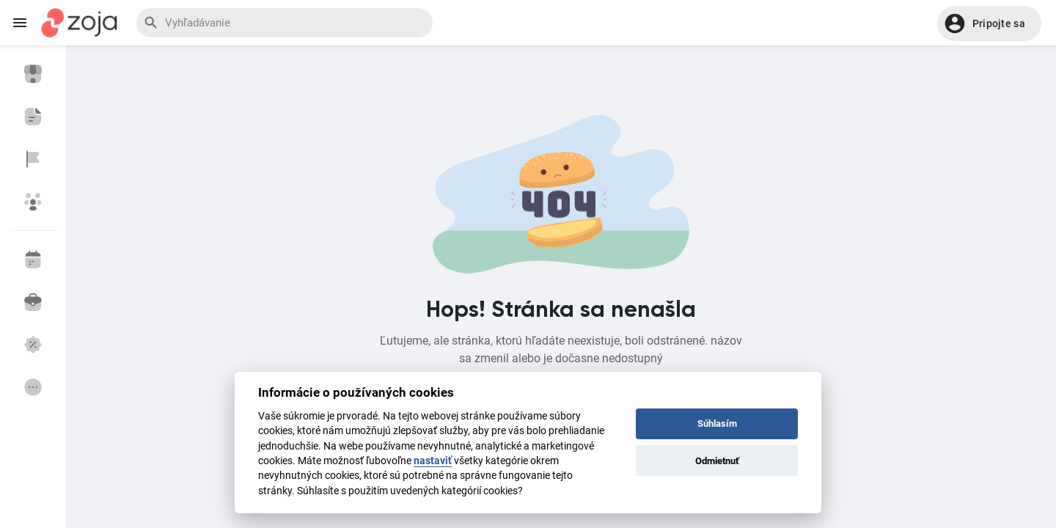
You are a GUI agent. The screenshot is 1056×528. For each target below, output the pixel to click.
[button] (989, 23)
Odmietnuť (717, 460)
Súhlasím (717, 423)
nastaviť (433, 460)
